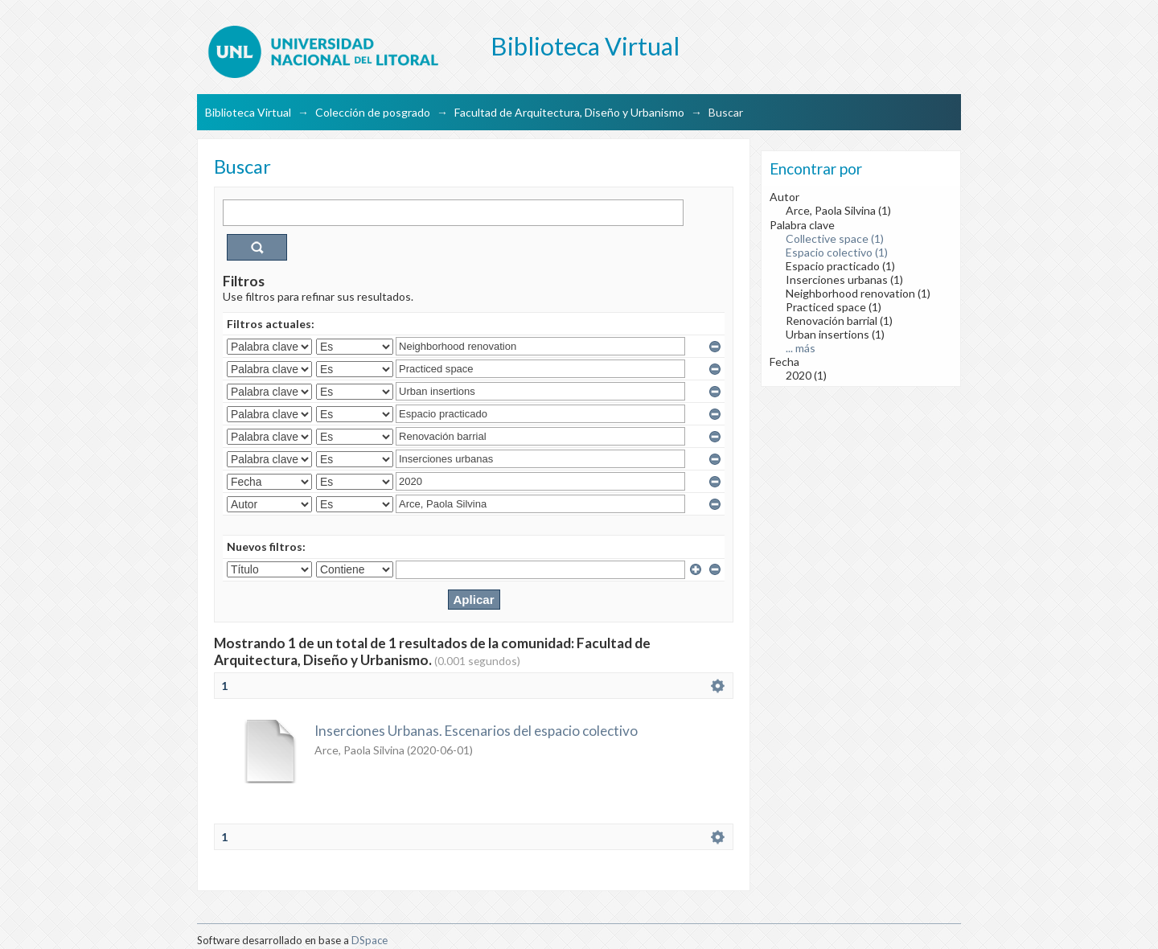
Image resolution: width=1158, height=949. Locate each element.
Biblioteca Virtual (248, 112)
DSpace (369, 940)
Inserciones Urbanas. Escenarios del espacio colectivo (476, 730)
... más (800, 348)
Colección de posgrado (372, 112)
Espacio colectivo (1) (837, 252)
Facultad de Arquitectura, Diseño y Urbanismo (569, 112)
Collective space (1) (835, 238)
